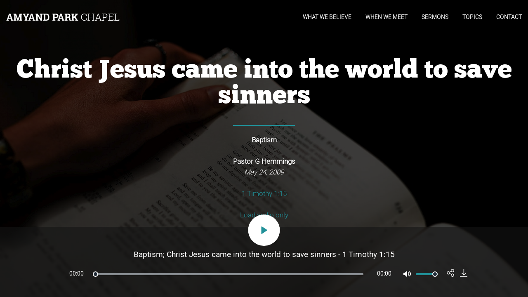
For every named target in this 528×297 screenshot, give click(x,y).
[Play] (264, 230)
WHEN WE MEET (386, 17)
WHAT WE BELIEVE (327, 17)
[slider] (228, 274)
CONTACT (509, 17)
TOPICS (472, 17)
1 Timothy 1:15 (264, 194)
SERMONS (435, 17)
